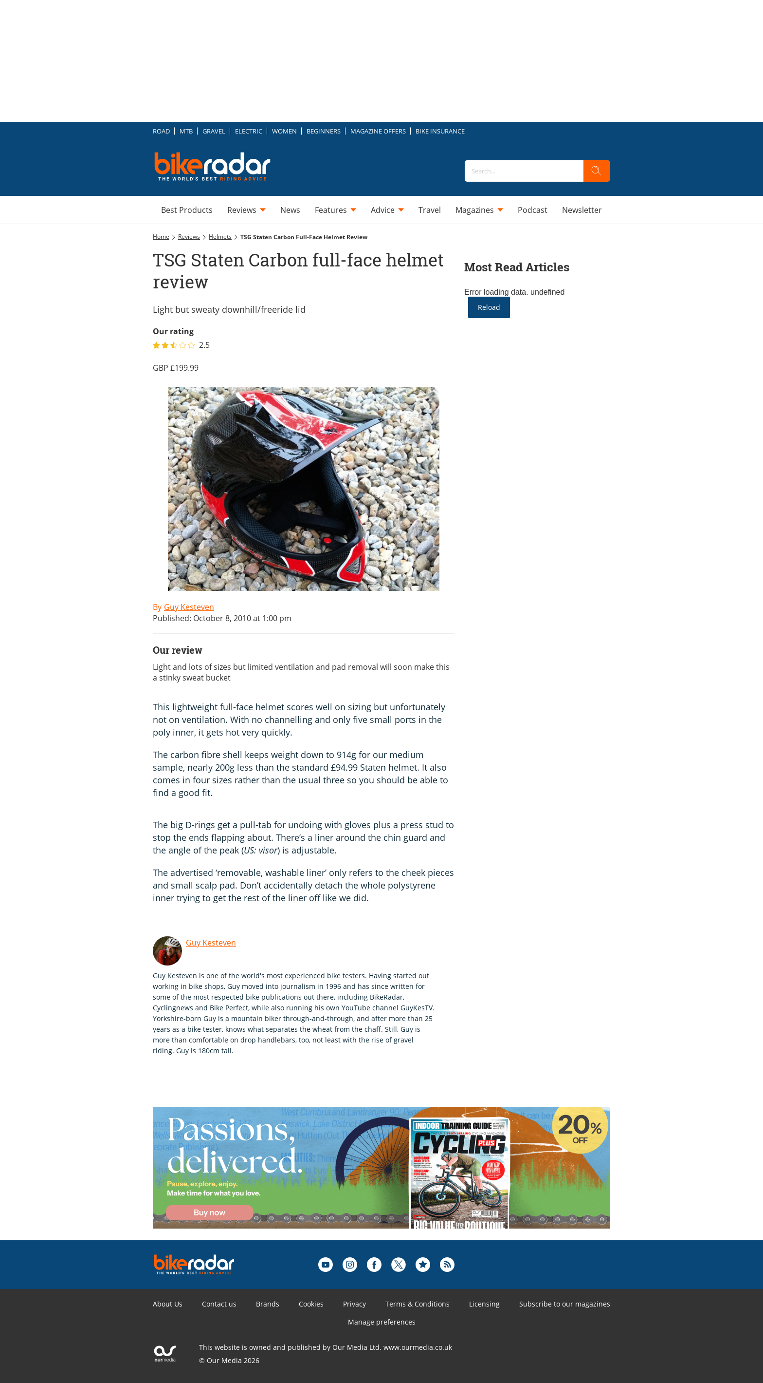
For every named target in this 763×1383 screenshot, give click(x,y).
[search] (596, 171)
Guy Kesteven (211, 942)
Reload (489, 307)
